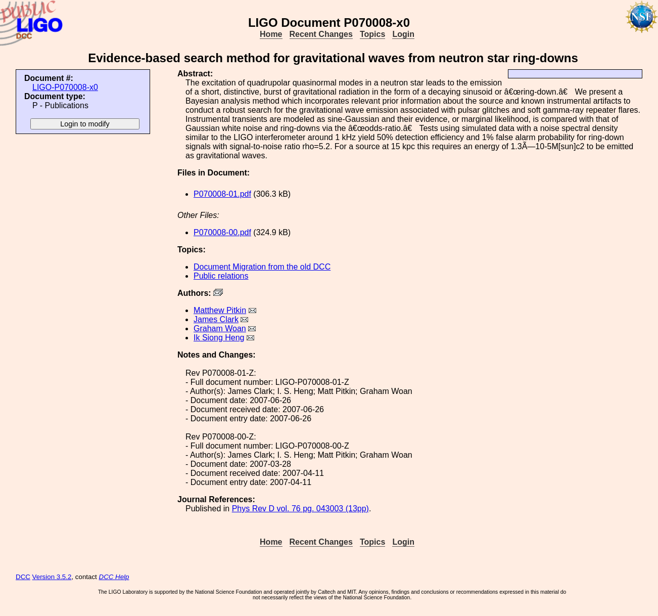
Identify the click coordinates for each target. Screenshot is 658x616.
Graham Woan (220, 328)
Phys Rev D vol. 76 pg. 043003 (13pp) (300, 508)
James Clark (216, 319)
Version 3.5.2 (52, 577)
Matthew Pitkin (220, 310)
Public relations (221, 276)
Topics (372, 34)
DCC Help (114, 577)
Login (403, 34)
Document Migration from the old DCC (262, 266)
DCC (23, 577)
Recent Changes (321, 34)
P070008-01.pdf (222, 194)
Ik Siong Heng (219, 337)
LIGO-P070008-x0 (65, 87)
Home (271, 34)
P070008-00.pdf (222, 232)
